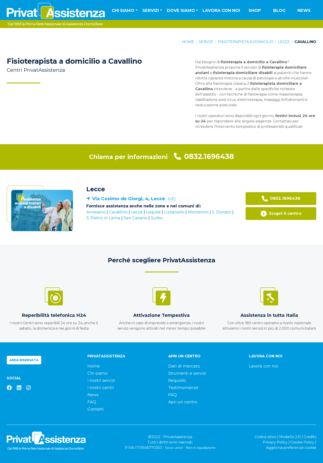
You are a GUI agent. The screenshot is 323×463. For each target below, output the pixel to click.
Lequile (153, 212)
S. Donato (221, 212)
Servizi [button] (150, 10)
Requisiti (177, 380)
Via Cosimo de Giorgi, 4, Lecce (128, 198)
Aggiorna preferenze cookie (291, 448)
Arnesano (96, 212)
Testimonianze (183, 387)
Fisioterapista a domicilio (245, 42)
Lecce (284, 42)
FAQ (91, 402)
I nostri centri (100, 387)
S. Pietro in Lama (103, 217)
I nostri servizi (101, 380)
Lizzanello (174, 212)
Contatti (95, 409)
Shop (255, 10)
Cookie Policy (302, 442)
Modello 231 (290, 437)
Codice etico (265, 437)
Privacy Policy (275, 442)
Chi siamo (97, 373)
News (304, 10)
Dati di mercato (184, 366)
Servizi (206, 42)
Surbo (157, 217)
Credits (310, 437)
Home (188, 42)
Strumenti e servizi (187, 373)
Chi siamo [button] (123, 10)
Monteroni (198, 212)
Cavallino (118, 212)
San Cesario (135, 217)
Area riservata (24, 360)
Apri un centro (182, 402)
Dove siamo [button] (181, 10)
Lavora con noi (221, 10)
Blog (279, 10)
